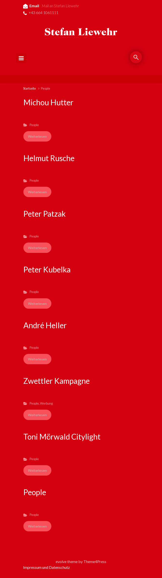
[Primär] (21, 58)
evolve (61, 561)
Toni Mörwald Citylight (62, 436)
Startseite (29, 88)
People (34, 125)
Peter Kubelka (47, 269)
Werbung (46, 403)
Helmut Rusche (48, 158)
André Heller (45, 325)
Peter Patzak (44, 213)
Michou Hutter (48, 102)
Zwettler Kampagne (56, 380)
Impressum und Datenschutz (46, 567)
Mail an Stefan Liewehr (60, 5)
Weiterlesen (37, 136)
